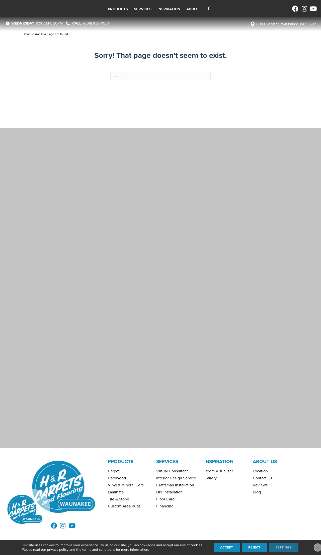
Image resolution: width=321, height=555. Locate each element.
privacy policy (54, 549)
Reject (255, 547)
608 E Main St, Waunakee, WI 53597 (286, 24)
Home (27, 34)
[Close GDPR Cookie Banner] (312, 547)
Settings (286, 547)
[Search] (160, 76)
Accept (224, 547)
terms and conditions (95, 549)
